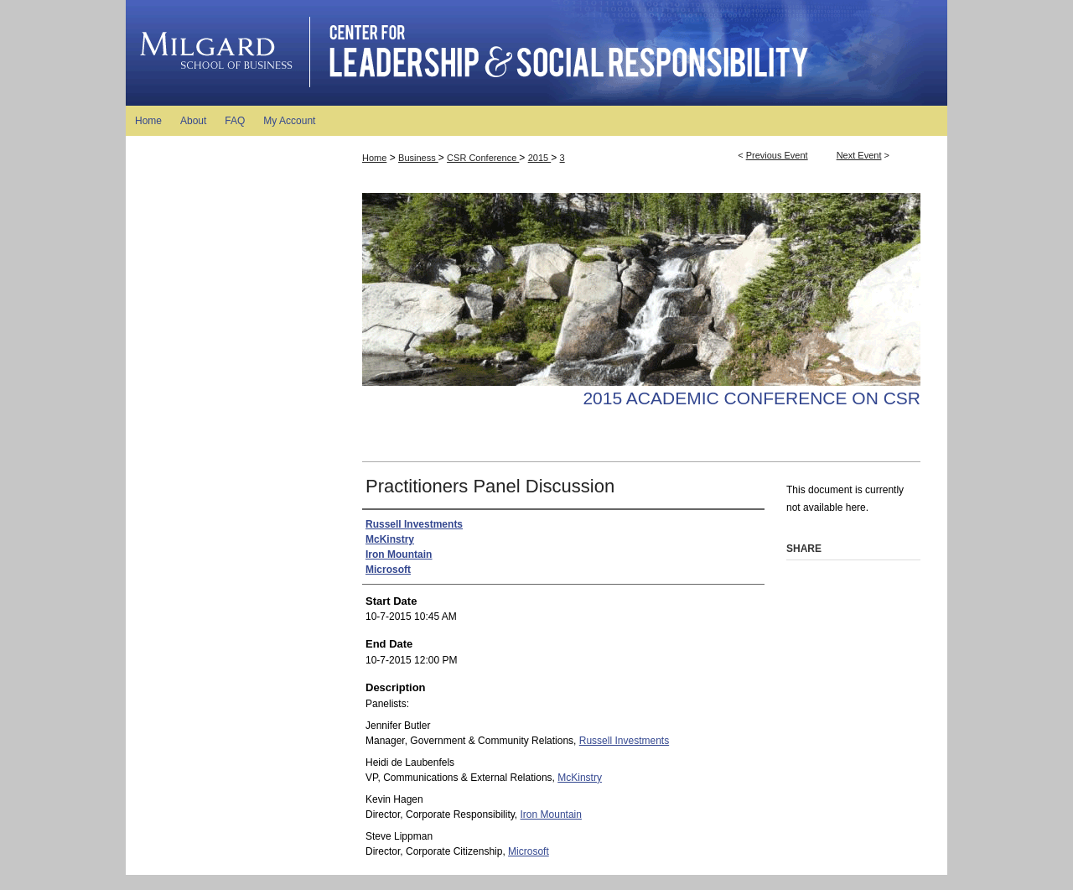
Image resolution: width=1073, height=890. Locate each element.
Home (374, 158)
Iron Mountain (551, 814)
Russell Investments (624, 741)
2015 (540, 158)
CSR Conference (483, 158)
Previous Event (777, 155)
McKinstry (579, 777)
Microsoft (528, 851)
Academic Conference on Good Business (536, 53)
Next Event (859, 155)
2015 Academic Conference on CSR (751, 398)
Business (418, 158)
